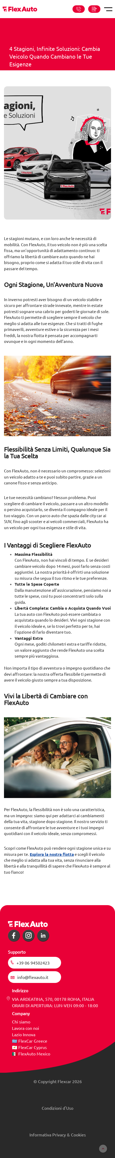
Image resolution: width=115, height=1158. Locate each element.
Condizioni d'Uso (57, 1108)
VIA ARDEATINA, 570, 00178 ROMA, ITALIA (53, 999)
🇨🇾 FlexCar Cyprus (29, 1047)
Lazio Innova (23, 1034)
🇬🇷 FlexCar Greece (29, 1040)
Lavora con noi (25, 1028)
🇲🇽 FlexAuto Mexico (31, 1053)
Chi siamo (21, 1021)
